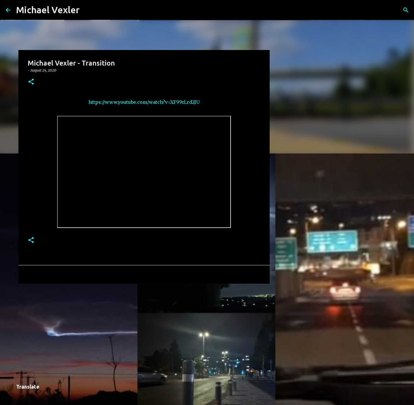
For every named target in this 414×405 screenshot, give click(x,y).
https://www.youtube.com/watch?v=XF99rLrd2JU (144, 102)
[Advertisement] (144, 332)
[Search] (87, 10)
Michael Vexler (48, 10)
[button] (31, 82)
